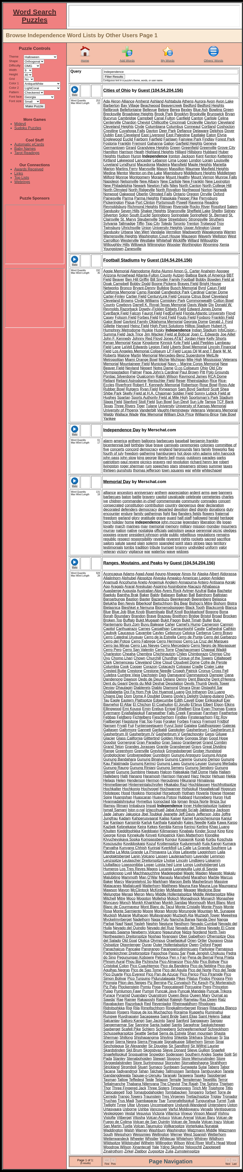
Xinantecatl (141, 1147)
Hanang (135, 776)
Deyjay (109, 688)
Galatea (190, 726)
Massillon (176, 169)
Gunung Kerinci (143, 763)
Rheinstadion (198, 381)
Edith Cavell (184, 700)
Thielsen (226, 1084)
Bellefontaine (131, 110)
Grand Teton (113, 747)
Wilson (179, 1143)
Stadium (226, 397)
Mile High (194, 360)
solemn (152, 543)
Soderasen (175, 1054)
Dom (128, 696)
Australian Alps (149, 591)
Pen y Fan (178, 957)
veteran (109, 552)
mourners (229, 526)
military (186, 526)
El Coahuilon (162, 704)
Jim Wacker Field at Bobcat (167, 334)
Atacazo (194, 586)
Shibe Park (112, 393)
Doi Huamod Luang (168, 692)
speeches (161, 466)
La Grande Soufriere (209, 848)
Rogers (123, 1012)
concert (224, 501)
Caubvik (110, 633)
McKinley (157, 890)
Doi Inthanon (196, 692)
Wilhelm (147, 1143)
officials (160, 530)
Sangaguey (199, 1021)
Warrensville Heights (120, 236)
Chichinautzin (164, 654)
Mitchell (109, 898)
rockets (197, 539)
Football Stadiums (121, 260)
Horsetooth (171, 793)
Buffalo (129, 620)
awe (214, 493)
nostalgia (145, 530)
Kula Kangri (212, 844)
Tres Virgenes (173, 1096)
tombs (129, 547)
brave (158, 445)
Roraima (181, 1012)
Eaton (211, 135)
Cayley (158, 633)
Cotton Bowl (223, 301)
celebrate (193, 497)
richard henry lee (204, 462)
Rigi (129, 1008)
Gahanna (155, 143)
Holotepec (111, 793)
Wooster (173, 245)
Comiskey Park (172, 301)
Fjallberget (112, 721)
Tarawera (185, 1075)
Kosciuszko (112, 844)
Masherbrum (202, 882)
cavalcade (176, 497)
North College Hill (217, 186)
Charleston (112, 654)
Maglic (189, 873)
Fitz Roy (220, 717)
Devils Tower (218, 683)
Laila (221, 852)
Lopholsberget (206, 865)
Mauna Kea (188, 886)
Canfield (183, 118)
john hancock (224, 453)
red (169, 462)
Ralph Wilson (167, 376)
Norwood (110, 194)
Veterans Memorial (222, 410)
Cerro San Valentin (138, 650)
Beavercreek (171, 105)
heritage (227, 518)
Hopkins (138, 793)
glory (136, 518)
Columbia (111, 667)
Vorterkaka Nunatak (202, 1126)
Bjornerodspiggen (169, 608)
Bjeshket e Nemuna (137, 608)
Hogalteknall (209, 789)
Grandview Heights (153, 148)
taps (209, 543)
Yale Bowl (228, 414)
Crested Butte (114, 671)
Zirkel (128, 1151)
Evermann (111, 713)
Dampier (216, 675)
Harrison (126, 152)
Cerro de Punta (190, 637)
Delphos (217, 131)
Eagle (115, 700)
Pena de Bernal (200, 957)
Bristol (205, 616)
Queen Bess (178, 995)
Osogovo (215, 941)
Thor (107, 1088)
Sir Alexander (136, 1046)
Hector (205, 776)
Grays (196, 747)
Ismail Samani (115, 810)
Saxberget (111, 1029)
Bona (223, 612)
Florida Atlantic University (204, 313)
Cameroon (210, 624)
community (190, 501)
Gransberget (179, 747)
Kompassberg (152, 839)
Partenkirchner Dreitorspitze (126, 953)
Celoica (188, 633)
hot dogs (184, 453)
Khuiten (109, 831)
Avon (210, 101)
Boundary (122, 616)
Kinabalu (186, 831)
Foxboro (203, 317)
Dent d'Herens (224, 679)
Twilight (109, 1105)
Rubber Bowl (114, 389)
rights (185, 539)
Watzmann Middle (202, 1130)
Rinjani (202, 1008)
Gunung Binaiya (150, 759)
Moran (159, 911)
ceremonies (189, 445)
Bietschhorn (163, 603)
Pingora (217, 978)
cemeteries (211, 497)
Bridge (194, 616)
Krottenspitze (168, 844)
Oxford (218, 194)
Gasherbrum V (168, 734)
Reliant (109, 381)
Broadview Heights (137, 114)
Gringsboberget (179, 751)
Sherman (110, 1037)
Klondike (212, 835)
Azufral (200, 591)
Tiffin (140, 224)
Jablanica (207, 810)
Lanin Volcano (143, 856)
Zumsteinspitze (187, 1151)
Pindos (204, 978)
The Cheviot (170, 1084)
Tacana (109, 1071)
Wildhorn (216, 1139)
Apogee (222, 271)
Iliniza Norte (199, 801)
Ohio (204, 368)
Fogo (158, 721)
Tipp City (152, 224)
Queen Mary (200, 995)
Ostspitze (111, 945)
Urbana (127, 232)
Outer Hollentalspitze (170, 945)
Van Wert (141, 232)
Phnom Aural (114, 962)
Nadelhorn (141, 919)
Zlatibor (140, 1151)
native (132, 530)
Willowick (138, 245)
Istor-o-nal (136, 810)
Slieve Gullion (198, 1050)
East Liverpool (153, 135)
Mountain (205, 911)
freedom (132, 453)
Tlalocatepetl (114, 1092)
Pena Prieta (224, 957)
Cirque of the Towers (196, 658)
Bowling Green (221, 110)
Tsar (162, 1101)
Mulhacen (140, 915)
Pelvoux (162, 957)
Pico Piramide (211, 974)
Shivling (166, 1037)
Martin (136, 355)
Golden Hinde (172, 738)
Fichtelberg (142, 717)
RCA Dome (217, 376)
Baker (144, 595)
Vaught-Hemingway (173, 410)
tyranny (181, 547)
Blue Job (119, 612)
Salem (232, 207)
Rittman (165, 207)
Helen (121, 780)
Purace (109, 995)
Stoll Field (146, 402)
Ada (106, 101)
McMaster (174, 890)
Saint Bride (169, 1016)
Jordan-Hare (194, 338)
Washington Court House (159, 236)
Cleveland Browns (118, 301)
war (188, 470)
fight (166, 514)
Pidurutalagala (163, 978)
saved (131, 543)
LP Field (173, 351)
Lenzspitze (112, 860)
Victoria (158, 1113)
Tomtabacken (176, 1092)
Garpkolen (176, 730)
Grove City (226, 148)
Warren (230, 232)
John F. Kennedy (117, 338)
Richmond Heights (142, 207)
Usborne (130, 1109)
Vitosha (139, 1118)
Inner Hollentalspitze (200, 806)
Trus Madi (126, 1101)
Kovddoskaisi (134, 844)
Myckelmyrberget (117, 919)
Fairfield (155, 139)
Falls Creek (176, 713)
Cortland (209, 127)
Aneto (142, 582)
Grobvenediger (139, 755)
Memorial (150, 355)
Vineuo (186, 1113)
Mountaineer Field (135, 364)
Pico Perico (189, 974)
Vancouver (158, 1109)
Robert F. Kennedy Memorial (156, 385)
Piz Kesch (200, 983)
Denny (181, 679)
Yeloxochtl (193, 1147)
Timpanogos (180, 1088)
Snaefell (218, 1050)
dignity (202, 509)
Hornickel (153, 793)
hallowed (200, 518)
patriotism (111, 462)
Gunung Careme (178, 759)
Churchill (153, 658)
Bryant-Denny (144, 288)
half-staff (184, 518)
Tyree (121, 1105)
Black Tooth (195, 608)
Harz (195, 776)
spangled (166, 543)
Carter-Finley (114, 296)
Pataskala (168, 198)
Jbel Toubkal (151, 814)
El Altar (126, 704)
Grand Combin (214, 742)
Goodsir (109, 742)
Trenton (192, 224)
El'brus (196, 704)
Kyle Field (181, 343)
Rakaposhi (146, 1000)
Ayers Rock (172, 591)
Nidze (186, 932)
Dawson (130, 679)
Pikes (180, 978)
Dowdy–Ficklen (151, 309)
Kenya (177, 827)
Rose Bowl (208, 385)
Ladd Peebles (202, 343)
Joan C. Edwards (205, 334)
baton (126, 497)
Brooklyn (181, 114)
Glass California (129, 738)
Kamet (187, 818)
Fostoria (110, 143)
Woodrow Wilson (117, 1147)
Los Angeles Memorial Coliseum (139, 351)
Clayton (210, 122)
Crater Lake (214, 667)
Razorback (134, 1004)
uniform (211, 547)
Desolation (174, 683)
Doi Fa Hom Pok (137, 692)
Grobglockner (114, 755)
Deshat (159, 683)
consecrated (113, 505)
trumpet (167, 547)
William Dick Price (179, 414)
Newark (139, 186)
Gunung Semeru (170, 768)
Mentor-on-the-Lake (145, 173)
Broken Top (112, 620)
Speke (218, 1054)
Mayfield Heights (215, 169)
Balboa (191, 275)
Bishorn (220, 603)
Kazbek (109, 827)
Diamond (170, 688)
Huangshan (122, 797)
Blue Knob (136, 612)
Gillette (109, 326)
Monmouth (197, 903)
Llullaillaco (112, 865)
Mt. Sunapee (224, 911)
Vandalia (157, 232)
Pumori (148, 991)
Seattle (140, 1033)
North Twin (217, 932)
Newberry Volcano (146, 932)
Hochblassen (199, 785)
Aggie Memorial (116, 271)
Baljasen (168, 595)
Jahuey (118, 814)
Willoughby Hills (116, 245)
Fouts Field (186, 317)
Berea (175, 110)
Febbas (109, 717)
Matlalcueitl (132, 886)
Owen (194, 945)
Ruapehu (196, 1012)
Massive (221, 882)
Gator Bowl (112, 322)
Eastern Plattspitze (136, 700)
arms (205, 493)
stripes (202, 466)
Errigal (170, 709)
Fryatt (122, 726)
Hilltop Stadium (197, 326)
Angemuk (156, 582)
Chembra (144, 654)
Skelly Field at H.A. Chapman (147, 393)
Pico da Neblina (203, 966)
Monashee (225, 898)
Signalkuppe (174, 1042)
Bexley (186, 110)
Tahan (143, 1071)
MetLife (212, 355)
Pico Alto (191, 962)
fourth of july (113, 453)
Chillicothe (160, 122)
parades (209, 458)
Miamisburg (173, 173)
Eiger (199, 700)
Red (147, 1004)
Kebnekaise (126, 827)
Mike (231, 894)
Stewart (159, 1059)
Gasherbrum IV (142, 734)
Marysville (147, 169)
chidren (115, 501)
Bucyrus (110, 118)
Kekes (152, 827)
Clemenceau (123, 662)
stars (174, 466)
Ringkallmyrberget (181, 1008)
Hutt (227, 797)
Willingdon (164, 1143)
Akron (116, 101)
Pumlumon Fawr (127, 991)
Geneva (210, 143)
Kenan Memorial (117, 343)
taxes (227, 466)
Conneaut (192, 127)
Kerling (202, 827)
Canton (197, 118)
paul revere (130, 462)
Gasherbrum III (115, 734)
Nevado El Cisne (221, 928)
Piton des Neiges (132, 983)
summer (215, 466)
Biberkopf (144, 603)
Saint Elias (188, 1016)
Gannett (144, 730)
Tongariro (196, 1092)
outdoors (194, 458)
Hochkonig (131, 789)
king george (147, 458)
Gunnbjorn (161, 755)
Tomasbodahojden (148, 1092)
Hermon (152, 780)
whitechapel (212, 470)
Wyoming (210, 245)
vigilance (136, 552)
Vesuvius (143, 1113)
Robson (109, 1012)
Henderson (136, 780)
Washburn (157, 1130)
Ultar (131, 1105)
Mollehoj (159, 898)
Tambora (192, 1071)
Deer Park (167, 131)
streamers (187, 466)
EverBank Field (116, 313)
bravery (148, 497)
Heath (139, 152)
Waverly (204, 236)
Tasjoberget (216, 1075)
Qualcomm (145, 376)
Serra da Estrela (172, 1033)
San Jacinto (155, 1021)
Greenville (208, 148)
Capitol (109, 629)
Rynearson (168, 389)
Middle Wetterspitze (209, 894)
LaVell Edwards (134, 347)
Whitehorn (184, 1139)
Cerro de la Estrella (160, 637)
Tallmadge (127, 224)
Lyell (128, 873)
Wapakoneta (212, 232)
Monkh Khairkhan (146, 903)
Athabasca (211, 586)
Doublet (153, 696)
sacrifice (224, 539)
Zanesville (133, 249)
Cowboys (124, 305)
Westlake (147, 240)
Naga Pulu (160, 919)
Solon (124, 215)
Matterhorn (151, 886)
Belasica (219, 599)
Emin (146, 709)
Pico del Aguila (174, 970)
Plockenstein (128, 987)
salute (120, 543)
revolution (181, 462)
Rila (136, 1008)
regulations (206, 535)
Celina (223, 118)
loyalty (108, 526)
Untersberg (217, 1105)
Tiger (140, 406)
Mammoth (129, 877)
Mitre (121, 898)
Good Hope (218, 738)
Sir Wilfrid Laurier (205, 1046)
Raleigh (176, 1000)
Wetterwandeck (116, 1139)
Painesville (112, 198)
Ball (192, 595)
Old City (215, 368)
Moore (148, 911)
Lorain (207, 160)
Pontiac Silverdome (119, 376)
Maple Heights (200, 164)
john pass (111, 458)
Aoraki (230, 582)
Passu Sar (177, 953)
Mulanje (124, 915)
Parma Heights (146, 198)
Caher (170, 624)
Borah (108, 616)
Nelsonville (129, 181)
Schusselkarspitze (118, 1033)
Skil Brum (134, 1050)
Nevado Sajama (116, 932)
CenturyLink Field (162, 296)
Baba (211, 591)
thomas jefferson (147, 470)
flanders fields (189, 514)
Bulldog (163, 288)
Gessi (209, 734)
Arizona (109, 275)
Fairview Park (190, 139)
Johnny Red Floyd (147, 338)
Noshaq (154, 936)
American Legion (196, 578)
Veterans (198, 410)
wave (170, 552)
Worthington (192, 245)
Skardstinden (114, 1050)
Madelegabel (172, 873)
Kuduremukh (190, 844)
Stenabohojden (139, 1059)
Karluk (146, 822)
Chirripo (215, 654)
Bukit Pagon (171, 620)
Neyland (132, 368)
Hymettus (144, 801)
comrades (209, 501)
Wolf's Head (215, 1143)
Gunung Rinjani (142, 768)
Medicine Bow (209, 890)
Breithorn (180, 616)
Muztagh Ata (183, 915)
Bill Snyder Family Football (172, 279)
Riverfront (123, 385)
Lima (172, 160)
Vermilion (173, 232)
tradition (142, 547)
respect (123, 539)
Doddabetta (113, 692)
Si (221, 1037)
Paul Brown (189, 372)
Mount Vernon (202, 177)
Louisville (221, 160)
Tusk (231, 1101)
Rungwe (110, 1016)
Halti (124, 776)
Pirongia (110, 983)
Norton (206, 190)
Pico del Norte (200, 970)
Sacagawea (149, 1016)
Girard (131, 148)
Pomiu (145, 987)
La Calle (184, 848)
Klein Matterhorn (190, 835)
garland (124, 518)
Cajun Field (216, 288)
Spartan (123, 397)
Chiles (182, 654)
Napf (119, 924)
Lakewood (125, 160)
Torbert (211, 1092)
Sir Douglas (158, 1046)
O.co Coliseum (186, 368)
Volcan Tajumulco (147, 1126)
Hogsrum (228, 789)
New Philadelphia (117, 186)
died (192, 509)
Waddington (113, 1130)
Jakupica (132, 814)
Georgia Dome (196, 322)
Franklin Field (222, 317)
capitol (161, 497)
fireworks (219, 449)
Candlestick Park (175, 292)
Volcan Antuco (158, 1118)
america (120, 441)
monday (213, 526)
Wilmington (156, 245)
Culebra (109, 675)
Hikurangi (188, 780)
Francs (195, 721)
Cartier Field (136, 296)
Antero (203, 582)
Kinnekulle (135, 835)
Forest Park (225, 139)
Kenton (211, 156)
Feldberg (124, 717)
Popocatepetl (173, 987)
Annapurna (187, 582)
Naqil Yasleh (134, 924)
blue (149, 445)
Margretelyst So (138, 882)
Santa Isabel (160, 1025)
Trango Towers (130, 1096)
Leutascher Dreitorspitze (142, 860)
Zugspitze (156, 1151)
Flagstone (130, 721)
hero (107, 522)
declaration (215, 505)
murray (109, 530)
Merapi (127, 894)
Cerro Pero (112, 650)
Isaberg (224, 806)
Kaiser (175, 818)
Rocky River (200, 207)
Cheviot (143, 122)
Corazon (150, 667)
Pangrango (150, 949)
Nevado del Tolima (190, 928)
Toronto (179, 224)
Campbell (145, 118)
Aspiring (160, 586)
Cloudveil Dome (186, 662)
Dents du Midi (140, 683)
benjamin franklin (204, 441)
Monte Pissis (212, 907)
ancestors (125, 493)
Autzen (178, 275)
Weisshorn (123, 1134)
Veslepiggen (113, 1113)
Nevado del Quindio (129, 928)
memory (172, 526)
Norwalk (220, 190)
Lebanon (160, 160)
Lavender (201, 856)
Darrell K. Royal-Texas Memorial (159, 305)
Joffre (226, 814)
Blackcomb (215, 608)
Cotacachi (166, 667)
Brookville (198, 114)
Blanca (231, 608)
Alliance (127, 101)
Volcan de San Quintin (151, 1122)
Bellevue (150, 110)
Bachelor (224, 591)
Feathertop (228, 713)
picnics (146, 462)
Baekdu (109, 595)
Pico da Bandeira (175, 966)
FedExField (172, 313)
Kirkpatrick (166, 835)
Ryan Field (149, 389)
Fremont (139, 143)
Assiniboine (177, 586)
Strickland (111, 1067)
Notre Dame (163, 368)
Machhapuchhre (146, 873)
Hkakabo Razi (176, 785)
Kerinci (189, 827)
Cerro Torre (164, 650)
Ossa (228, 941)
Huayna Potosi (164, 797)
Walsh (129, 1130)
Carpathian (160, 629)
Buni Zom (132, 624)
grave (161, 518)
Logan (182, 160)
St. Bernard (218, 215)
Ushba (143, 1109)
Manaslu (166, 877)
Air (194, 574)
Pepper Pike (188, 198)
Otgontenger (130, 945)
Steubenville (147, 219)
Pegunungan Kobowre (135, 957)
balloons (149, 441)
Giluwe (221, 734)
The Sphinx (208, 1084)
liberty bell (166, 458)
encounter (111, 514)
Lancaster (143, 160)
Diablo (156, 688)
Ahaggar (173, 574)
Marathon (199, 877)
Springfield (199, 215)
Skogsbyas (152, 1050)
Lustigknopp (113, 873)
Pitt (202, 372)
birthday (137, 445)
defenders (129, 509)
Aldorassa (228, 574)
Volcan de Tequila (185, 1122)
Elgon (219, 704)
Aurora (200, 101)
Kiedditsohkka (128, 831)
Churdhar (170, 658)
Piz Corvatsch (179, 983)
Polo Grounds (217, 372)
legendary (191, 522)
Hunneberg (202, 797)
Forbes (183, 721)
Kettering (224, 156)
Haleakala (181, 772)
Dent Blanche (199, 679)
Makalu (230, 873)
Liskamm (213, 860)
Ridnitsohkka (114, 1008)
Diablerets (142, 688)
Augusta (129, 591)
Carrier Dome (217, 292)
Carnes (144, 629)
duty (229, 509)
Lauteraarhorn (180, 856)
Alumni (167, 271)
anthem (134, 441)
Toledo (166, 224)
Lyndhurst (127, 164)
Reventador (161, 1004)
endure (127, 514)
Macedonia (146, 164)
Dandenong (113, 679)
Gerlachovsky (192, 734)
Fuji (131, 726)
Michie (164, 360)
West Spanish (195, 1134)
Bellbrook (111, 110)
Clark (107, 662)
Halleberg (111, 776)
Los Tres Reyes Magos (138, 869)
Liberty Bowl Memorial (188, 347)
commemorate (168, 501)
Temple (175, 1080)
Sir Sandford (179, 1046)
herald (214, 518)
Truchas (110, 1101)
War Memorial (151, 414)
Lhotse (169, 860)
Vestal (130, 1113)
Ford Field (167, 317)
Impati (151, 806)
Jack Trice (134, 334)
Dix (211, 305)
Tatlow (122, 1080)
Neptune (166, 924)
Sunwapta (188, 1067)
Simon (209, 1042)
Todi (128, 1092)
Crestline (110, 131)
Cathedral (214, 629)
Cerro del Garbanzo (220, 637)
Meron (139, 894)
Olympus (158, 941)
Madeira (163, 164)
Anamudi (110, 582)
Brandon (138, 616)
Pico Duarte (113, 974)
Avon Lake (224, 101)
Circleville (195, 122)
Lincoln (182, 860)
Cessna (183, 296)
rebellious (188, 535)
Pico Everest (134, 974)
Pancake (133, 949)
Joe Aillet (227, 334)
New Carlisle (170, 181)
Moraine (158, 177)
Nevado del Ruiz (160, 928)
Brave (151, 616)
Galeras (229, 726)
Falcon (135, 313)
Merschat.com (162, 430)
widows (182, 552)
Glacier (109, 738)
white (196, 470)
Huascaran (142, 797)
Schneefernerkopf (191, 1029)
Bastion (132, 599)
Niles (174, 186)
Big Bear (181, 603)
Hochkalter (112, 789)
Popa (156, 987)
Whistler (151, 1139)
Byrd (202, 288)
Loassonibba (132, 865)
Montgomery (139, 177)
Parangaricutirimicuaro (179, 949)
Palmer (136, 372)
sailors (108, 543)
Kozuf (151, 844)
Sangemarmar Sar (118, 1025)
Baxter (145, 599)
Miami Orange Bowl (141, 360)
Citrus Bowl (200, 296)
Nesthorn (181, 924)
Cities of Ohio (117, 90)
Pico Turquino (138, 978)
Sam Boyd (186, 389)
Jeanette (170, 814)
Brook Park (164, 114)
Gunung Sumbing (130, 772)
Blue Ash (200, 110)
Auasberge (112, 591)
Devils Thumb (195, 683)
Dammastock (197, 675)
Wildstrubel (130, 1143)
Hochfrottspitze (223, 785)
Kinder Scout (205, 831)
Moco (131, 898)
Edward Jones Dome (204, 309)
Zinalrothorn (113, 1151)
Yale (155, 1147)
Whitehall (164, 240)
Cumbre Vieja (128, 675)
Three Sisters (158, 1088)
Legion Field (159, 347)
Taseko (200, 1075)
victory (122, 552)
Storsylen (172, 1063)
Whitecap (167, 1139)
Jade (107, 814)
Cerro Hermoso (169, 641)
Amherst (142, 101)
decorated (111, 509)
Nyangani (170, 936)
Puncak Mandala (192, 991)
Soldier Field (183, 393)
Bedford (189, 105)
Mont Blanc (216, 903)
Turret (221, 1101)
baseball (182, 441)
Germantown (114, 148)
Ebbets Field (175, 309)
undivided (196, 547)
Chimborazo (198, 654)
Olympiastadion (116, 372)
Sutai (202, 1067)
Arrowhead (126, 275)
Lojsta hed (164, 865)
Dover (230, 131)
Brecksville (112, 114)
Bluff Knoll (174, 612)
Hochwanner (170, 789)
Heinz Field (139, 326)
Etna (196, 709)
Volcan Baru (205, 1118)
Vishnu (223, 1113)
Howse (215, 793)
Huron (136, 156)
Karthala (160, 822)
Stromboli (129, 1067)
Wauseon (189, 236)
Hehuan (218, 776)
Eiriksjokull (214, 700)
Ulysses (142, 1105)
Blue (107, 612)
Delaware (201, 131)
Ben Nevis (126, 603)
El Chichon (142, 704)
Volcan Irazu (211, 1122)
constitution (134, 505)
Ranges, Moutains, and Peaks (132, 563)
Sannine (142, 1025)
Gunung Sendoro (199, 768)
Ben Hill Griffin (137, 279)
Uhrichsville (130, 228)
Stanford (130, 402)
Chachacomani (187, 650)
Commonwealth (199, 301)
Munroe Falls (226, 177)
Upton (232, 1105)
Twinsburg (111, 228)
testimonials (113, 547)
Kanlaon (117, 822)
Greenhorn (124, 751)
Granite (162, 747)
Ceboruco (173, 633)
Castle (199, 629)
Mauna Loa (208, 886)
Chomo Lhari (122, 658)
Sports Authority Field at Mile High (159, 397)
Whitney (201, 1139)
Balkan (182, 595)
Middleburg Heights (200, 173)
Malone (123, 355)
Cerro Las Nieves (144, 645)
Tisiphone (216, 1088)
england (165, 449)
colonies (207, 445)
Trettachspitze (197, 1096)
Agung (160, 574)
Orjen (191, 941)
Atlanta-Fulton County (154, 275)
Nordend (200, 932)
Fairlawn (170, 139)
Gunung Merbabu (222, 763)
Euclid (128, 139)
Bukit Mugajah (147, 620)
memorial (156, 526)
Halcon (166, 772)
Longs (188, 865)
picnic (217, 530)
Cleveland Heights (118, 127)
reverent (173, 539)
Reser (181, 381)
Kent (200, 156)
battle (136, 497)
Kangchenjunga (207, 818)
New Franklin (193, 181)
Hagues (152, 772)
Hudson (123, 156)
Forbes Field (147, 317)
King (221, 831)
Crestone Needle (158, 671)
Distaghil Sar (212, 688)
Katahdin (175, 822)
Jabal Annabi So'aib (182, 810)
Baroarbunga (114, 599)
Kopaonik (186, 839)
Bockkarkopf (194, 612)
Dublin (108, 135)
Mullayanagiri (160, 915)
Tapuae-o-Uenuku (147, 1075)
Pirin (229, 978)
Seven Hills (130, 211)
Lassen (162, 856)
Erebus (158, 709)
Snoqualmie (138, 1054)
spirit (179, 543)
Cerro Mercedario (175, 645)
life (219, 522)
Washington (176, 1130)
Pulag (108, 991)
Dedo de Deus (150, 679)
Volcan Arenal (182, 1118)
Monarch (208, 898)
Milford (108, 177)
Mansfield (179, 164)
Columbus (174, 127)
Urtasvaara (112, 1109)
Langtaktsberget (116, 856)
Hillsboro (194, 152)
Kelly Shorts (216, 338)
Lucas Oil (189, 351)
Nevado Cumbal (203, 924)
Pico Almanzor (171, 962)
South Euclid (140, 215)
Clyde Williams (146, 301)
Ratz (222, 1000)
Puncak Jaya (166, 991)
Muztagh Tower (207, 915)
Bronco (126, 288)
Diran (195, 688)
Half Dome (199, 772)
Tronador (229, 1096)
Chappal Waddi (213, 650)
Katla (211, 822)
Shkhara (196, 1037)
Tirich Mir (199, 1088)
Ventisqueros (225, 1109)
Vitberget (124, 1118)
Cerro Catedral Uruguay (123, 637)
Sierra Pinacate (150, 1042)
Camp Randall (148, 292)
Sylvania (110, 224)
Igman (182, 801)
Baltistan (220, 595)
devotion (181, 509)
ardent (195, 493)
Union (146, 228)
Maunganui (228, 886)
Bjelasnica (111, 608)
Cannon (226, 624)
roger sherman (132, 466)
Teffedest (136, 1080)
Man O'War (148, 877)
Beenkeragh (180, 599)
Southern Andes (198, 1054)
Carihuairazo (126, 629)
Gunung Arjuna (214, 755)
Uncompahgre (162, 1105)
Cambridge (127, 118)
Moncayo (110, 903)
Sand (170, 1021)
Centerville (112, 122)
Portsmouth (165, 202)
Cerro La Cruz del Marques (205, 641)
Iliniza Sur (218, 801)
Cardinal (198, 292)
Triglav (215, 1096)
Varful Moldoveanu (183, 1109)
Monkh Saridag (174, 903)
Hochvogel (150, 789)
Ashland (157, 101)
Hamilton (110, 152)
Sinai (219, 1042)
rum (148, 466)
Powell (181, 202)
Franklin (124, 143)
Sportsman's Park (203, 397)
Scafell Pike (131, 1029)
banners (225, 493)
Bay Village (130, 105)
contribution (154, 505)
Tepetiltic (209, 1080)
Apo (106, 586)
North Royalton (168, 190)
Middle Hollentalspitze (173, 894)
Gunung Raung (116, 768)
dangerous (187, 505)
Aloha (156, 271)
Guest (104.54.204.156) (160, 90)
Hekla (231, 776)
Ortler (202, 941)
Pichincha (150, 962)
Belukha (110, 603)
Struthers (216, 219)
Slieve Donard (174, 1050)
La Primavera (155, 852)
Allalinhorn (112, 578)
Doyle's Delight (186, 696)
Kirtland (109, 160)
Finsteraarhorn (200, 717)
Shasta (219, 1033)
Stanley (119, 1059)
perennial (204, 530)
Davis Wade (197, 305)
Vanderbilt (148, 410)
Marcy (119, 882)
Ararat (130, 586)
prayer (123, 535)
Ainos (186, 574)
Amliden (218, 578)
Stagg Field (112, 402)
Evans (231, 709)
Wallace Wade (127, 414)
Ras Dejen (208, 1000)
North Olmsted (115, 190)
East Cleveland (127, 135)
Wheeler (137, 1139)
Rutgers (132, 389)
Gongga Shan (196, 738)
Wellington (160, 1134)
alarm (108, 441)
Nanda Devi (206, 919)
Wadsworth (191, 232)
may (144, 526)
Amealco (174, 578)
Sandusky (111, 211)
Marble (213, 877)
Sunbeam (171, 1067)
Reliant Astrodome (131, 381)
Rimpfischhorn (153, 1008)
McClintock (140, 890)
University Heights (167, 228)
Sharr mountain (200, 1033)
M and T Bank (209, 351)
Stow (163, 219)
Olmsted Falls (160, 194)
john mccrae (171, 522)
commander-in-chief (138, 501)
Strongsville (198, 219)
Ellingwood (112, 709)
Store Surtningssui (148, 1063)
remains (223, 535)
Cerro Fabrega (143, 641)
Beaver (118, 279)
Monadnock (190, 898)
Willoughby (209, 240)
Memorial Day (117, 481)
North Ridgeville (142, 190)
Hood (125, 793)
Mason (162, 169)
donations (217, 509)
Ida (173, 801)
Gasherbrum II (222, 730)
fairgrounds (182, 449)
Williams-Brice (207, 414)
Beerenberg (201, 599)
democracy (149, 449)
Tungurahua (205, 1101)
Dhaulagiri (124, 688)
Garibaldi (159, 730)
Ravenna (195, 202)
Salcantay (111, 1021)
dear (201, 505)
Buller (207, 620)
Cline (157, 662)
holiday (118, 522)
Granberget (192, 742)
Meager (190, 890)
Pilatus (192, 978)
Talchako (156, 1071)
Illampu (109, 806)
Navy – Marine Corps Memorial (193, 364)
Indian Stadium (204, 330)
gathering (147, 453)
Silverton (110, 215)
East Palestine (178, 135)
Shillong (126, 1037)
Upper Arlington (196, 228)
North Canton (190, 186)
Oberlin (142, 194)
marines (133, 526)
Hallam (225, 772)
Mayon (123, 890)
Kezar (136, 343)
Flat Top (146, 721)
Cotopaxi (183, 667)
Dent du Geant (115, 683)
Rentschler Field (161, 381)
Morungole (187, 911)
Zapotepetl (212, 1147)
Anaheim (208, 271)
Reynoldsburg (114, 207)
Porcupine (193, 987)
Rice (213, 381)
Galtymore (128, 730)
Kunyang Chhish (133, 848)
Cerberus (203, 633)
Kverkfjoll (169, 848)
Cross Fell (220, 671)
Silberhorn (194, 1042)
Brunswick (215, 114)
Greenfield (190, 148)
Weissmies (142, 1134)
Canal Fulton (164, 118)
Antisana (217, 582)
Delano (169, 679)
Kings (121, 835)
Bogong (211, 612)
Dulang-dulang (211, 696)
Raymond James (193, 376)
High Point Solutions (167, 326)
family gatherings (148, 514)
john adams (202, 453)
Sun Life (197, 402)
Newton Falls (158, 186)
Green (175, 148)
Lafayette (188, 852)
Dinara (184, 688)
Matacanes (112, 886)
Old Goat (129, 941)
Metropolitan (113, 360)
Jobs (216, 814)
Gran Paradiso (148, 742)
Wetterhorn (217, 1134)
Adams (129, 574)
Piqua (130, 202)
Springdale (180, 215)
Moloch (173, 898)
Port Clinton (145, 202)
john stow (128, 458)
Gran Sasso (171, 742)
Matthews (169, 886)
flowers (208, 514)
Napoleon (111, 181)
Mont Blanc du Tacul (157, 907)
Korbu (211, 839)
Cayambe (143, 633)
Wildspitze (111, 1143)
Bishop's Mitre (200, 603)
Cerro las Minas (116, 645)
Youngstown (113, 249)
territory (220, 543)
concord (132, 449)
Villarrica (173, 1113)
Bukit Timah (192, 620)
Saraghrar (191, 1025)
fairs (196, 449)
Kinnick (166, 343)
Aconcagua (112, 574)
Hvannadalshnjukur (119, 801)
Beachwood (150, 105)
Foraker (169, 721)
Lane (116, 347)
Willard (193, 240)
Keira (141, 827)
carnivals (171, 445)
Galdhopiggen (209, 726)
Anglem (171, 582)
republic (109, 539)
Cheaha (129, 654)
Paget (217, 945)
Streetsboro (178, 219)
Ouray (147, 945)
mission (199, 526)
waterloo (158, 552)
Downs (167, 696)
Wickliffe (179, 240)
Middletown (226, 173)
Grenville (141, 751)
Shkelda (181, 1037)
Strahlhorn (218, 1063)
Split (228, 1054)
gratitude (148, 518)
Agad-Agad (144, 574)
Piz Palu (110, 987)
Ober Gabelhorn (192, 936)
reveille (159, 539)
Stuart (143, 1067)
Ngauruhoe (171, 932)
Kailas (164, 818)
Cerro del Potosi (116, 641)
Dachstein (149, 675)
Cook (124, 667)
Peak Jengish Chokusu (206, 953)
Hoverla (202, 793)
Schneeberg (166, 1029)
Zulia (169, 1151)
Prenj (206, 987)
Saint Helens (209, 1016)
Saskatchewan (213, 1025)
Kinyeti (151, 835)
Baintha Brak (128, 595)
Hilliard (180, 152)
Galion (169, 143)
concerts (117, 449)
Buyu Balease (152, 624)
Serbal (152, 1033)
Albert (214, 574)
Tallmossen (174, 1071)
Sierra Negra (125, 1042)
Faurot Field (152, 313)
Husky (159, 330)
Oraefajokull (176, 941)
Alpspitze (144, 578)
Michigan (177, 360)
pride (164, 535)
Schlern (148, 1029)
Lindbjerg (196, 860)
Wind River (195, 1143)
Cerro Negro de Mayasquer (213, 645)
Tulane (151, 406)
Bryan (230, 114)
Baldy (155, 595)
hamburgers (166, 453)
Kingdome (150, 343)
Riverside (181, 207)
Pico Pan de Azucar (162, 974)
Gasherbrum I (197, 730)
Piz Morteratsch (223, 983)
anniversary (144, 493)
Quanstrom (157, 995)
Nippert (146, 368)
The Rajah (190, 1084)
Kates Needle (195, 822)
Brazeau (164, 616)
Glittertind (152, 738)
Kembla (165, 827)
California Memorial (119, 292)
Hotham (188, 793)
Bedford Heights (210, 105)
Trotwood (208, 224)
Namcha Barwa (182, 919)
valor (223, 547)
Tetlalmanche (114, 1084)
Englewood (112, 139)
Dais (162, 675)
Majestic (215, 873)
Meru (150, 894)
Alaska (202, 574)
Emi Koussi (131, 709)
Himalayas (205, 780)
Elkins (230, 704)
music (181, 458)
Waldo (108, 414)
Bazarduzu (160, 599)
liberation (208, 522)
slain (141, 543)
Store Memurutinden (198, 1059)
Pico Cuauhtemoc (144, 966)
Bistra (232, 603)
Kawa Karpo (227, 822)
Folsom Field (125, 317)
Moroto (172, 911)
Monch (125, 903)
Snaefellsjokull (115, 1054)
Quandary (139, 995)
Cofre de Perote (214, 662)
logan (227, 522)
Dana (229, 675)
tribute (155, 547)
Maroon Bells (180, 882)
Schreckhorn (218, 1029)
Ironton (174, 156)
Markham (160, 882)
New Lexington (217, 181)
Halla (213, 772)
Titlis (229, 1088)
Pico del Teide (224, 970)
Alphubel (129, 578)
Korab (200, 839)
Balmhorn (204, 595)
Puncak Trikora (219, 991)
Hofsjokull (190, 789)
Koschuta (225, 839)
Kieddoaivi (150, 831)
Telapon (161, 1080)
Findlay (208, 139)
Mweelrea (229, 915)
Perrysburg (208, 198)
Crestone (134, 671)
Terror (223, 1080)
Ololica (144, 941)
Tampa (210, 402)
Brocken (230, 616)
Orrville (206, 194)
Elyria (222, 135)
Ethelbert (184, 709)
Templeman (192, 1080)
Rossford (218, 207)
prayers (159, 462)
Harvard (122, 326)
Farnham (210, 713)
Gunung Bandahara (119, 759)
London (195, 160)
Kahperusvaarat (145, 818)
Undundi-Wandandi (191, 1105)
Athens (188, 101)
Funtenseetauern (149, 726)
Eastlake (198, 135)
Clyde (139, 127)
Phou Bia (133, 962)
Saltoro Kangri (132, 1021)
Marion (109, 169)
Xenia (224, 245)
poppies (109, 535)
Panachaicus (114, 949)
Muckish (110, 915)
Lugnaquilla (182, 869)
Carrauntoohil (182, 629)
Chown (139, 658)
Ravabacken (113, 1004)
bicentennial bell (116, 445)
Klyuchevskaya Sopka (121, 839)
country (171, 505)
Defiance (184, 131)
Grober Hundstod (207, 751)
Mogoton (143, 898)
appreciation (178, 493)
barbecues (165, 441)
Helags (109, 780)
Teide (149, 1080)
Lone (178, 865)
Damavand (176, 675)
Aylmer (188, 591)
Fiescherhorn (163, 717)
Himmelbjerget (115, 785)
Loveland (110, 164)
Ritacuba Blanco (223, 1008)
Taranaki (169, 1075)
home (129, 522)
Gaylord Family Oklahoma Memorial (153, 322)
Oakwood (127, 194)
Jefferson (203, 814)
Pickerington (113, 202)
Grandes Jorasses (140, 747)
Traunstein (152, 1096)
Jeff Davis (187, 814)
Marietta (219, 164)
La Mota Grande (129, 852)
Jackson (188, 156)
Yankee (109, 419)
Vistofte (109, 1118)
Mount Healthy (178, 177)
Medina (109, 173)
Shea (224, 389)
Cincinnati (177, 122)
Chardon (129, 122)
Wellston (219, 236)
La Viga (173, 852)
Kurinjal (154, 848)
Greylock (157, 751)
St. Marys (128, 219)
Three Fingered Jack (129, 1088)
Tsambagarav (146, 1101)
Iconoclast (161, 801)
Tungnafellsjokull (181, 1101)
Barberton (111, 105)
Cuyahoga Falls (132, 131)
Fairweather (156, 713)
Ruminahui (214, 1012)
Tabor (224, 1067)
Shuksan (211, 1037)
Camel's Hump (188, 624)
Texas (108, 406)
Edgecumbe (163, 700)
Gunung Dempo (206, 759)
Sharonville (176, 211)
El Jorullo (182, 704)
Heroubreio (170, 780)
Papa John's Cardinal (161, 372)
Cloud (167, 662)
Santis (177, 1025)
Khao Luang (219, 827)
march (120, 526)
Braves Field (188, 284)
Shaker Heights (153, 211)
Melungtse (112, 894)
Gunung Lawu (168, 763)
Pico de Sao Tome (146, 970)
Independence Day (121, 430)
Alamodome (140, 271)
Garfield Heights (189, 143)
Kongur (171, 839)
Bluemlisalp (155, 612)
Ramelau (191, 1000)
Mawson (110, 890)
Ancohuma (128, 582)
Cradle (197, 667)
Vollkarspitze (174, 1126)
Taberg (213, 1067)
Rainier (130, 1000)
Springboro (160, 215)
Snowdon (157, 1054)
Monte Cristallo (187, 907)
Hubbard (210, 152)
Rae (119, 1000)
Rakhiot (162, 1000)
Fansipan (194, 713)
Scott (214, 389)
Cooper (136, 667)
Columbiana (155, 127)
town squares (173, 470)
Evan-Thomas (213, 709)
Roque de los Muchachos (151, 1012)
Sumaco (155, 1067)
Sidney (230, 211)
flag (231, 449)
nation (121, 530)
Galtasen (110, 730)
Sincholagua (113, 1046)
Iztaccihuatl (155, 810)
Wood (231, 1143)
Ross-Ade (226, 385)
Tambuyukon (211, 1071)
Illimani (122, 806)
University (166, 406)
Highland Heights (159, 152)
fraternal (222, 514)
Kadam (125, 818)
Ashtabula (173, 101)
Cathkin (229, 629)
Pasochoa (159, 953)
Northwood (191, 190)
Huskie (147, 330)
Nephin (152, 924)
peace (190, 530)
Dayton (152, 131)
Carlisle (210, 118)
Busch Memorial (183, 288)
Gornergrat (126, 742)
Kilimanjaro (169, 831)
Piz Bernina (157, 983)
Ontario (179, 194)
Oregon (193, 194)
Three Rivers (125, 406)
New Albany (149, 181)
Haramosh (151, 776)
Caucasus (126, 633)
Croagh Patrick (185, 671)
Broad (217, 616)
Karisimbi (132, 822)
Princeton (220, 987)
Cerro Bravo (222, 633)
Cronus (204, 671)
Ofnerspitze (216, 936)
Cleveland (226, 122)
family (206, 449)
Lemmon (217, 856)
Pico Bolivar (210, 962)
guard (171, 518)
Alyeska (159, 578)
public (174, 535)
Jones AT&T (173, 338)
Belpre (163, 110)
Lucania (165, 869)
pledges (229, 530)
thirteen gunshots (117, 470)
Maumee (192, 169)
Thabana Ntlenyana (142, 1084)
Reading (211, 202)
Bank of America (212, 275)
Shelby (217, 211)
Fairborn (141, 139)
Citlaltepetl (223, 658)
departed (165, 509)
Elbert (208, 704)
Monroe (121, 177)
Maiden (201, 873)
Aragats (117, 586)
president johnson (143, 535)
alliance (109, 493)
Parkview (206, 949)
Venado (206, 1109)
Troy (220, 224)
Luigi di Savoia (205, 869)
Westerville (130, 240)
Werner (176, 1134)
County (109, 305)
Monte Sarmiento (127, 911)
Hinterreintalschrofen (146, 785)
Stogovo (173, 1059)
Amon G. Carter (187, 271)
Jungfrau (110, 818)
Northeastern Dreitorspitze (125, 936)
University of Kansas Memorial (201, 406)
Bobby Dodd (140, 284)
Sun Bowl (164, 402)
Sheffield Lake (198, 211)
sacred (210, 539)
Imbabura (137, 806)
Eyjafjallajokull (133, 713)
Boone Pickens (164, 284)
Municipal (159, 364)
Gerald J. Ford (221, 322)
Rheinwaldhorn (184, 1004)
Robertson (190, 385)
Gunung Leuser (194, 763)
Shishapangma (146, 1037)
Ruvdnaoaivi (128, 1016)
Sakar (226, 1016)
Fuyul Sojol (173, 726)
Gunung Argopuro (186, 755)
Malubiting (111, 877)
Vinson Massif (205, 1113)
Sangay (216, 1021)
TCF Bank (225, 402)
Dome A (139, 696)
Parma (127, 198)
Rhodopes (207, 1004)
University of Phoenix (120, 410)
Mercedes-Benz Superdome (182, 355)
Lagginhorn (207, 852)
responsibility (141, 539)
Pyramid (123, 995)
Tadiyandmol (126, 1071)
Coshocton (226, 127)
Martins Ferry (127, 169)
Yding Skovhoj (172, 1147)
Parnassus (224, 949)
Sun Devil (181, 402)
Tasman (109, 1080)
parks (221, 458)
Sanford (203, 389)
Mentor (122, 173)
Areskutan (144, 586)
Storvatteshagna (195, 1063)
